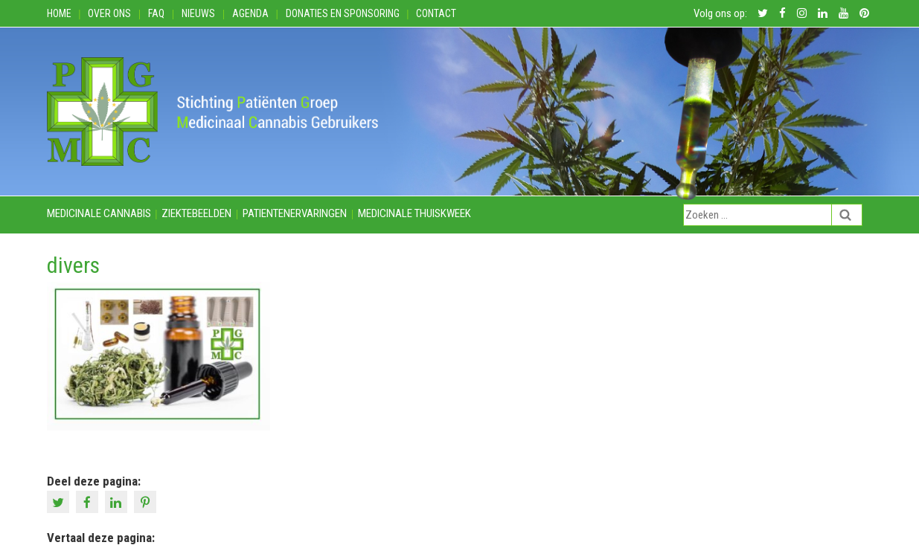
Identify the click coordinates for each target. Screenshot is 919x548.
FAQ (156, 13)
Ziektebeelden (196, 213)
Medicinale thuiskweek (414, 213)
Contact (436, 13)
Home (59, 13)
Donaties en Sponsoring (343, 13)
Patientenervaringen (295, 213)
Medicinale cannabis (99, 213)
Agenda (250, 13)
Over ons (109, 13)
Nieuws (198, 13)
